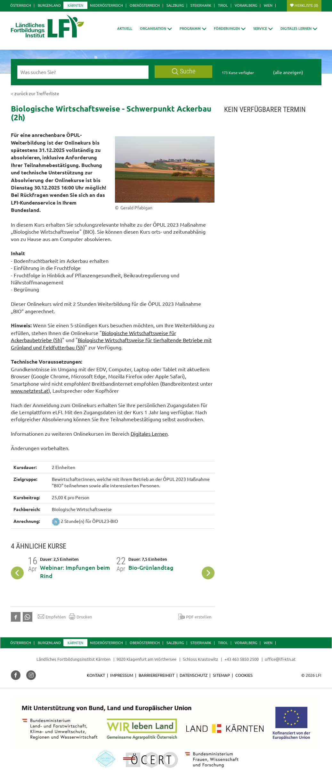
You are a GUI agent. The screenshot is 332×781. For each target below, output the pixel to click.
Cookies (244, 675)
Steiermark (200, 5)
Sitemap (221, 675)
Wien (268, 5)
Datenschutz (193, 675)
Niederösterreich (106, 5)
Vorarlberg (246, 5)
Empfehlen (52, 616)
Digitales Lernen (149, 433)
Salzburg (175, 5)
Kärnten (75, 5)
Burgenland (49, 5)
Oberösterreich (145, 5)
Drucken (80, 616)
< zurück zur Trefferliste (35, 93)
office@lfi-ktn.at (280, 659)
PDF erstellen (194, 616)
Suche (184, 71)
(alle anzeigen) (288, 72)
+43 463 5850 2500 (241, 659)
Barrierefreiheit (156, 675)
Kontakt (96, 675)
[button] (156, 28)
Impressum (121, 675)
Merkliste (306, 5)
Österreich (20, 5)
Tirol (223, 5)
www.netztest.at (29, 390)
